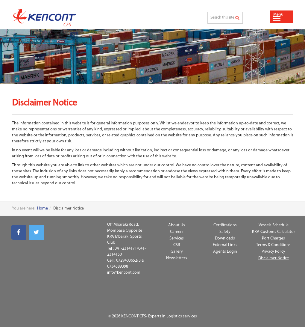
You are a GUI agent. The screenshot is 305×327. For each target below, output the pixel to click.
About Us (176, 225)
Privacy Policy (273, 251)
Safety (224, 232)
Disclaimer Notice (273, 258)
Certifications (225, 225)
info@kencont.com (123, 272)
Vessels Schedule (274, 225)
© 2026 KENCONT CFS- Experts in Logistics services (152, 316)
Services (176, 238)
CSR (176, 245)
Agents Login (225, 251)
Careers (176, 232)
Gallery (177, 251)
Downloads (225, 238)
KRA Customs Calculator (273, 232)
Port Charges (273, 238)
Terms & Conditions (273, 245)
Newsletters (176, 258)
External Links (225, 245)
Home (42, 208)
